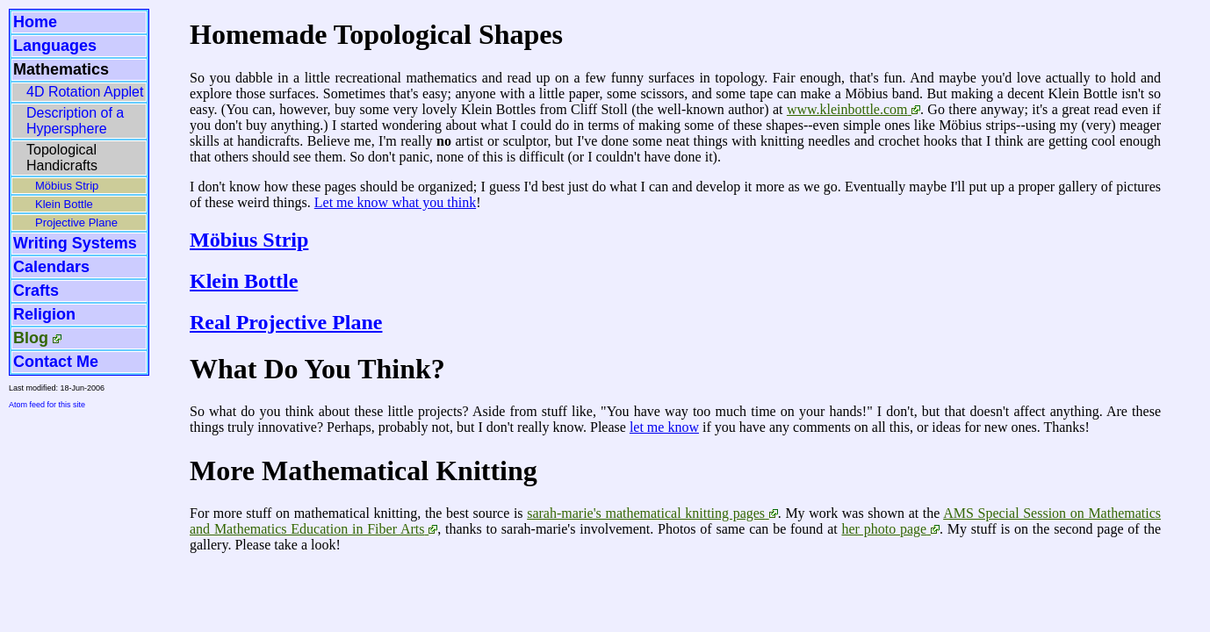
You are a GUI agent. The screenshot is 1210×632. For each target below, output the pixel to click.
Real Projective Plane (286, 322)
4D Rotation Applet (84, 91)
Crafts (36, 290)
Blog (30, 338)
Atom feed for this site (47, 404)
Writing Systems (75, 243)
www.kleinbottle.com (847, 109)
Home (35, 22)
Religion (44, 314)
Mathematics (61, 69)
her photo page (883, 528)
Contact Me (55, 361)
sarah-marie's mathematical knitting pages (646, 513)
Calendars (51, 267)
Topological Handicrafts (61, 157)
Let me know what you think (395, 202)
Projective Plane (76, 222)
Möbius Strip (66, 185)
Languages (55, 45)
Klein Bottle (64, 204)
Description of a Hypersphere (75, 120)
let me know (664, 427)
